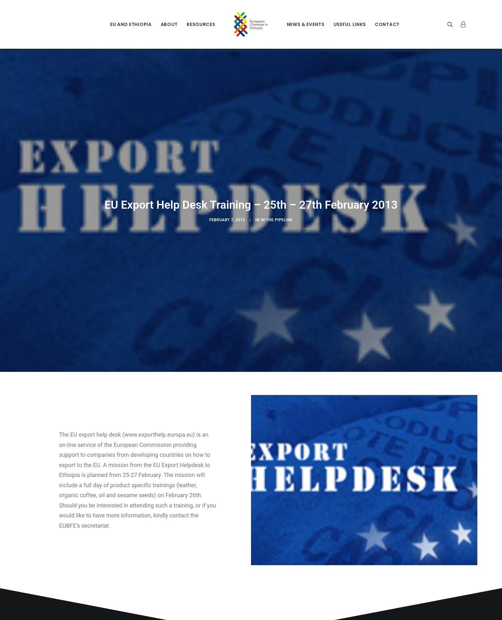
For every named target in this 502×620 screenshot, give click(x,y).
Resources (201, 24)
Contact (387, 24)
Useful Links (350, 24)
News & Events (306, 24)
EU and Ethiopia (131, 24)
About (169, 24)
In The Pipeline (277, 216)
